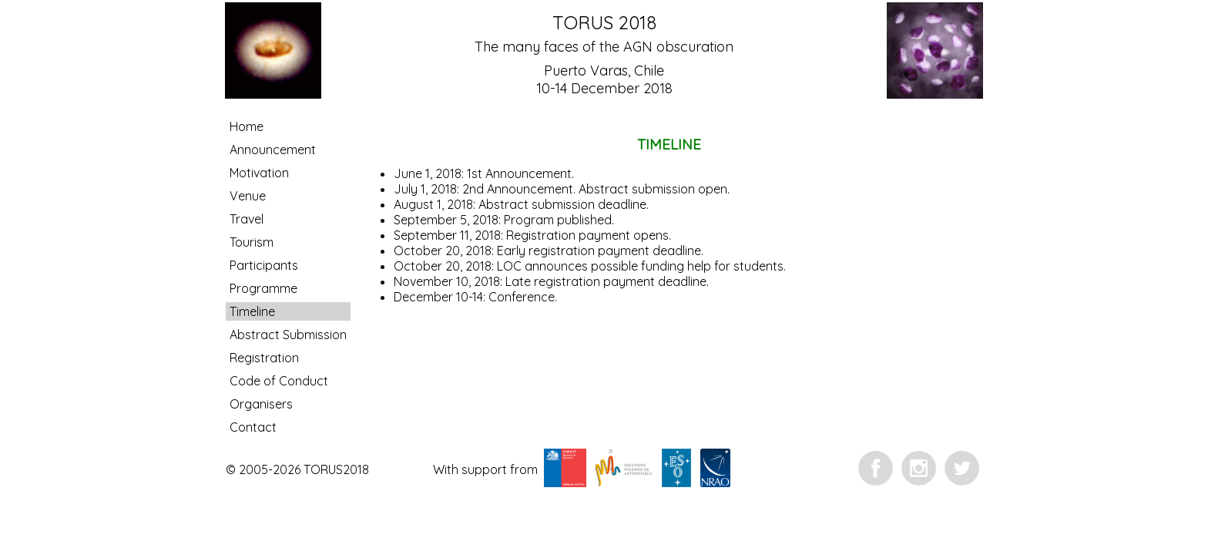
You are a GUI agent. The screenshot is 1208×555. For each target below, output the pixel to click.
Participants (264, 265)
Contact (253, 427)
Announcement (273, 149)
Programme (263, 288)
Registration (264, 357)
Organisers (261, 404)
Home (246, 126)
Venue (248, 196)
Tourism (251, 242)
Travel (246, 219)
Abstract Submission (288, 334)
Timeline (252, 311)
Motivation (259, 172)
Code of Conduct (279, 380)
